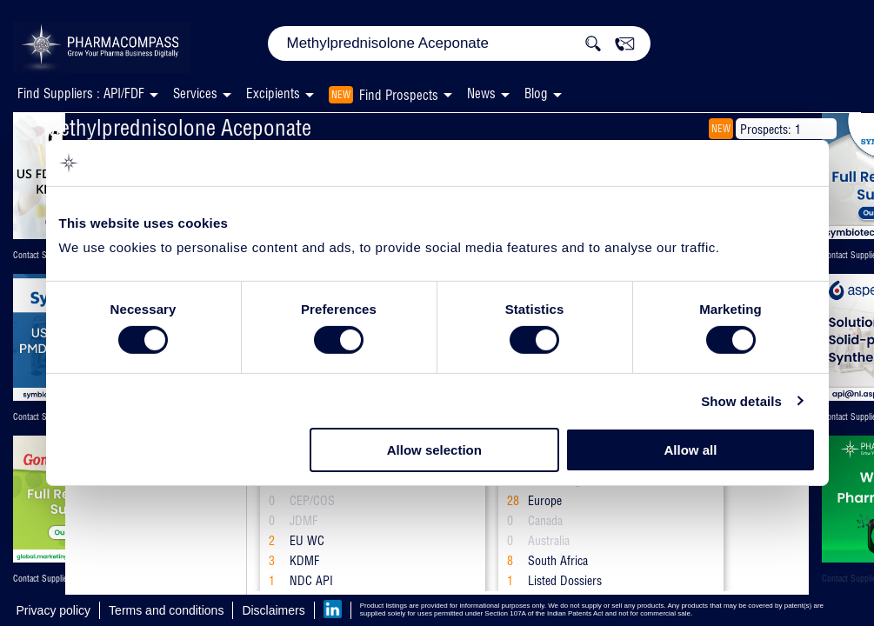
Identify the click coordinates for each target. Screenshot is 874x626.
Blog (536, 93)
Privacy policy (54, 610)
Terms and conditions (166, 610)
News (481, 93)
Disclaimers (273, 610)
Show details (741, 401)
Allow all (690, 450)
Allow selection (434, 450)
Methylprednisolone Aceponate (177, 127)
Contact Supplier (41, 255)
